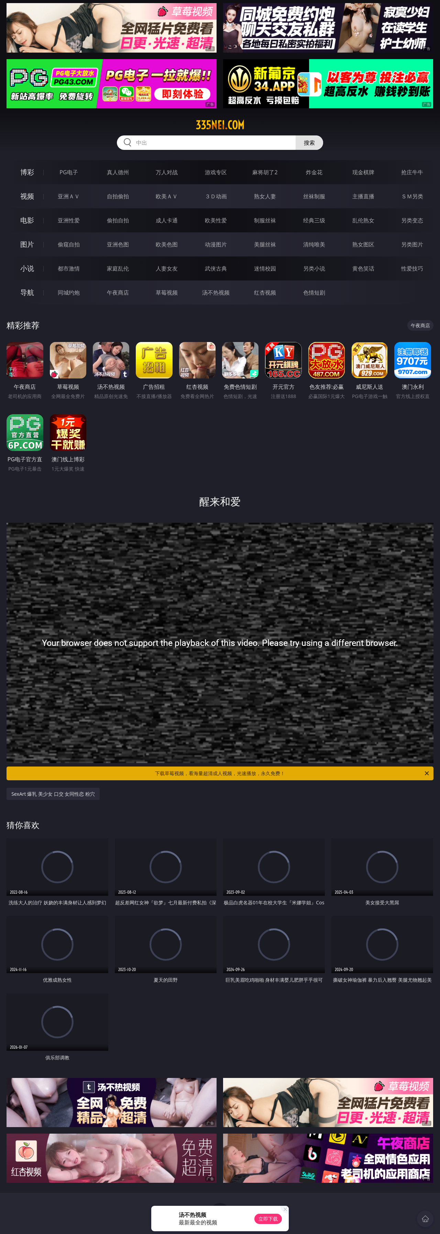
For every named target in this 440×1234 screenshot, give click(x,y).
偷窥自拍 (69, 244)
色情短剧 (314, 292)
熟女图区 (363, 244)
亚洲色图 (118, 244)
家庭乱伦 (118, 268)
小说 (27, 268)
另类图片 (412, 244)
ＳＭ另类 (412, 196)
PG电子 (68, 172)
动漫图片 (216, 244)
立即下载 (268, 1218)
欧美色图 (167, 244)
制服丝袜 (265, 220)
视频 (27, 196)
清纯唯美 (314, 244)
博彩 (27, 172)
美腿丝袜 (265, 244)
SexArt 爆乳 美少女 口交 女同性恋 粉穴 (53, 794)
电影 (27, 220)
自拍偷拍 (118, 196)
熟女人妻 (265, 196)
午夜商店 (118, 292)
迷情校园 (265, 268)
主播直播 (363, 196)
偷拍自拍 (118, 220)
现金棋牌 (363, 172)
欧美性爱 (216, 220)
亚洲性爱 (69, 220)
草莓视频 (167, 292)
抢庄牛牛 (412, 172)
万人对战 (167, 172)
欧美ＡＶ (167, 196)
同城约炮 (69, 292)
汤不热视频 (216, 292)
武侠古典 (216, 268)
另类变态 (412, 220)
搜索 (309, 142)
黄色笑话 (363, 268)
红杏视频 (265, 292)
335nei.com (220, 125)
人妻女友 (167, 268)
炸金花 (314, 172)
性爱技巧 (412, 268)
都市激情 (69, 268)
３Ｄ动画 (216, 196)
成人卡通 (167, 220)
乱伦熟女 (363, 220)
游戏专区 (216, 172)
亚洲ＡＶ (69, 196)
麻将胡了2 (264, 172)
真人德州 (118, 172)
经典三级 (314, 220)
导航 (27, 292)
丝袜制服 (314, 196)
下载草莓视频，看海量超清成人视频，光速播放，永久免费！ (292, 773)
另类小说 (314, 268)
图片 (27, 244)
